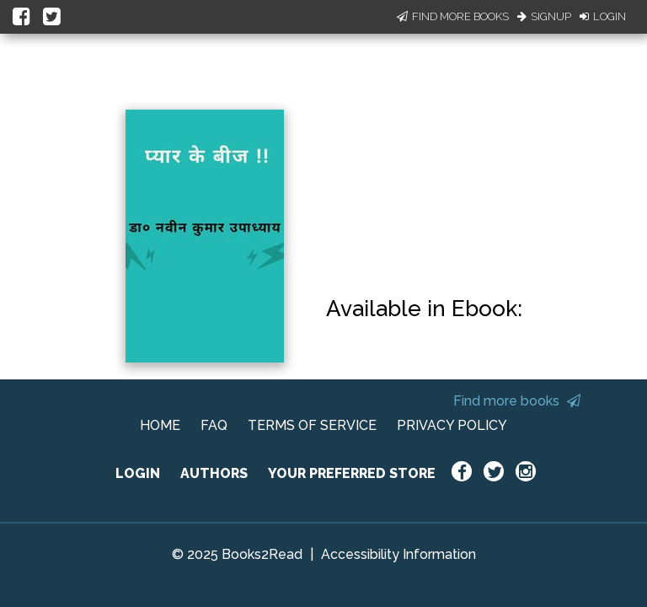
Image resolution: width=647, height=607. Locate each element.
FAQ (214, 425)
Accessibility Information (398, 554)
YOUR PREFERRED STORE (352, 473)
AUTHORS (214, 473)
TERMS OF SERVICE (312, 425)
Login (603, 16)
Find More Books (453, 16)
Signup (544, 16)
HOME (160, 425)
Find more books (516, 401)
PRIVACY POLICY (452, 425)
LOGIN (137, 473)
